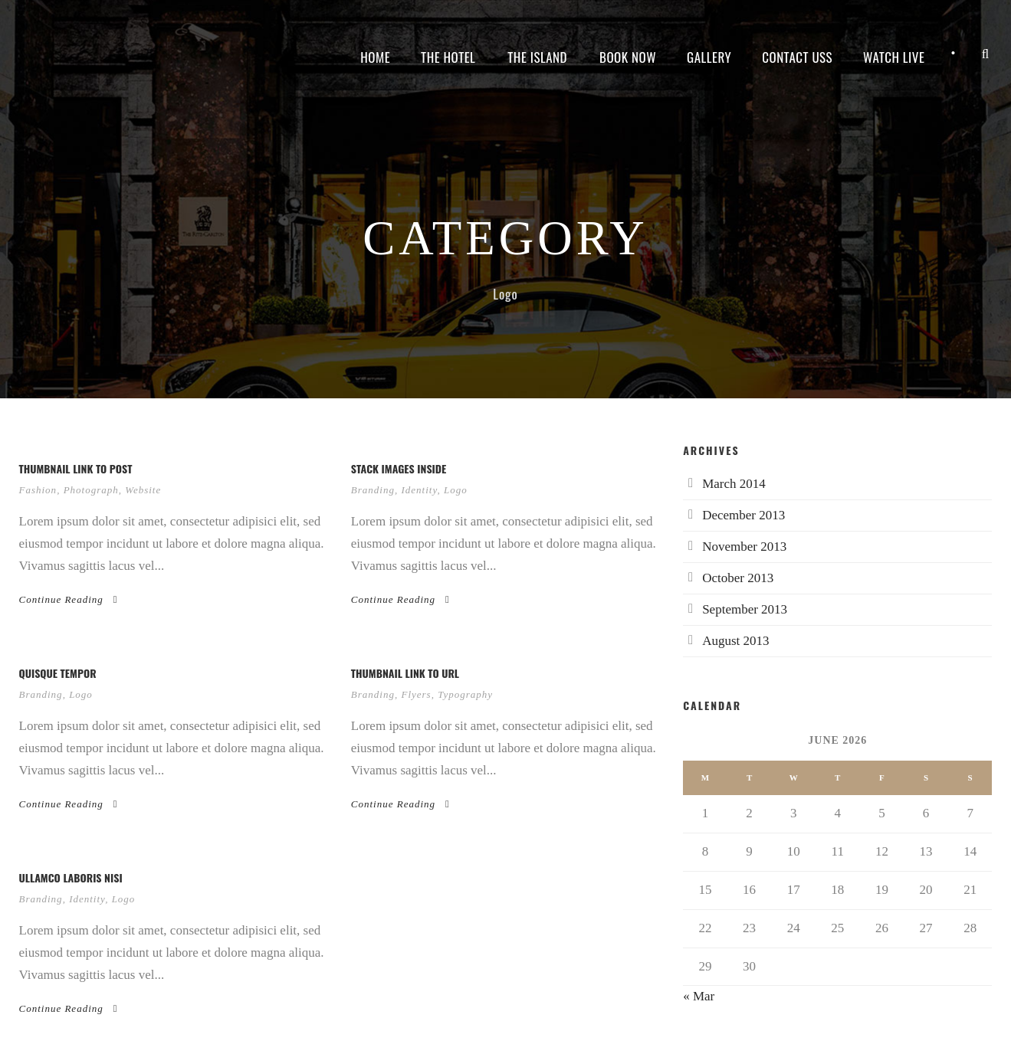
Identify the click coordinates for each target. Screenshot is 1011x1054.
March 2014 (734, 483)
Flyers (416, 694)
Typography (465, 694)
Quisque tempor (58, 673)
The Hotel (448, 57)
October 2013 (737, 578)
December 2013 (743, 515)
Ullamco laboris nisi (71, 877)
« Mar (698, 996)
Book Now (627, 57)
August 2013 (735, 640)
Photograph (91, 490)
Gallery (709, 57)
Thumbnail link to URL (405, 673)
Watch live (893, 57)
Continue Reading (68, 599)
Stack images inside (398, 468)
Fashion (38, 490)
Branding (373, 490)
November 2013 (744, 546)
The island (537, 57)
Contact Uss (797, 57)
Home (375, 57)
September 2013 (744, 609)
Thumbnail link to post (76, 468)
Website (143, 490)
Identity (419, 490)
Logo (456, 490)
